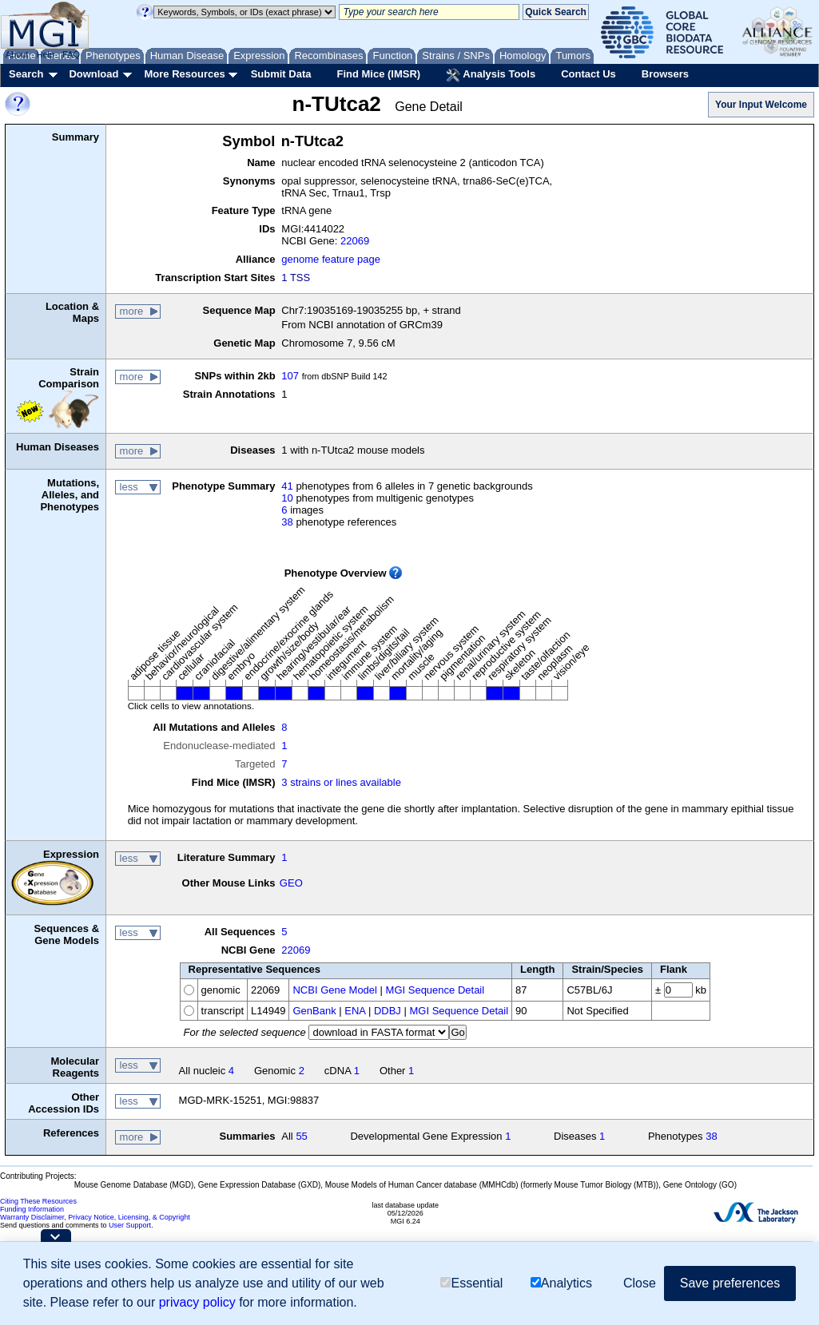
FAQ (71, 54)
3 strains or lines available (341, 782)
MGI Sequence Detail (435, 990)
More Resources (184, 74)
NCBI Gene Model (334, 990)
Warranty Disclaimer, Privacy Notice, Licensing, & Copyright (95, 1217)
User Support (130, 1225)
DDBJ (387, 1011)
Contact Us (588, 74)
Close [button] (639, 1283)
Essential (471, 1283)
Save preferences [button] (730, 1283)
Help (45, 54)
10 (286, 498)
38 (286, 522)
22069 (354, 241)
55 (301, 1136)
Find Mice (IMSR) (378, 74)
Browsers (665, 74)
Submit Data (281, 74)
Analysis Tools (490, 75)
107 (290, 376)
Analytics (561, 1283)
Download (93, 74)
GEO (291, 883)
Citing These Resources (38, 1201)
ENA (354, 1011)
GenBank (314, 1011)
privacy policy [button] (197, 1302)
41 (286, 486)
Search (26, 74)
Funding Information (32, 1209)
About (17, 54)
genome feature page (330, 259)
